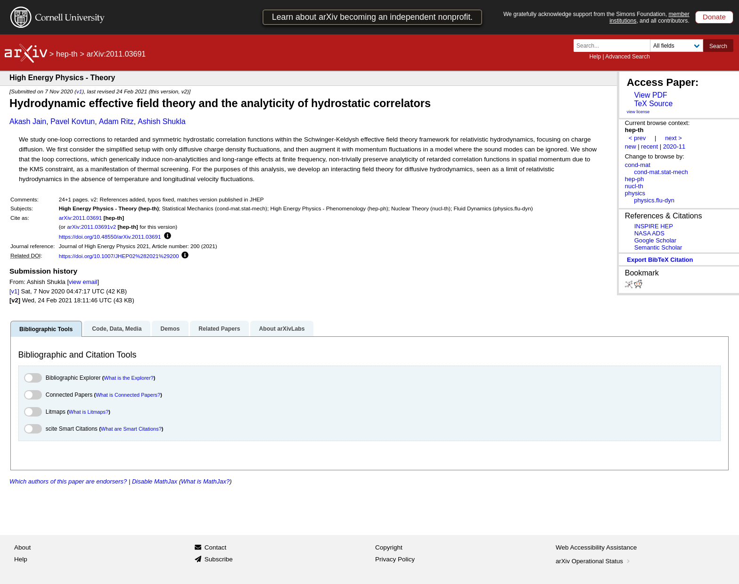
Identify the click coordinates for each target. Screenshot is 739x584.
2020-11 (674, 146)
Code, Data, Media (116, 328)
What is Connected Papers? (128, 395)
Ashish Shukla (161, 121)
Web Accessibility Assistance (596, 547)
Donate (714, 17)
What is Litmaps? (88, 412)
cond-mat (637, 164)
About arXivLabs (281, 328)
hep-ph (634, 179)
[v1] (14, 291)
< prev (637, 138)
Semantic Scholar (658, 247)
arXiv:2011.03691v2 (91, 227)
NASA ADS (649, 233)
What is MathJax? (205, 481)
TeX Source (653, 104)
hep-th (66, 54)
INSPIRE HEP (653, 226)
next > (673, 138)
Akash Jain (27, 121)
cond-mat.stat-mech (661, 171)
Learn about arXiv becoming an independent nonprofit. (372, 17)
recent (649, 146)
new (630, 146)
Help (595, 56)
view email (83, 281)
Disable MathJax (154, 481)
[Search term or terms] (615, 45)
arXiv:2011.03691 (80, 218)
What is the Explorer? (129, 378)
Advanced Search (627, 56)
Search (718, 46)
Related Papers (219, 328)
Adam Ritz (116, 121)
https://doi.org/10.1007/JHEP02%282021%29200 (119, 256)
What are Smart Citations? (131, 429)
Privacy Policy (395, 559)
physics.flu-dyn (654, 200)
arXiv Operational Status (594, 561)
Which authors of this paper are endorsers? (68, 481)
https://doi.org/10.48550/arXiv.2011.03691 (110, 237)
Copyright (388, 547)
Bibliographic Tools (46, 329)
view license (638, 111)
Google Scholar (655, 240)
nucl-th (634, 186)
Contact (216, 547)
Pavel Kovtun (72, 121)
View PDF (650, 95)
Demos (170, 328)
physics (635, 193)
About (22, 547)
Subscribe (219, 559)
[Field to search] (676, 45)
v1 (79, 91)
